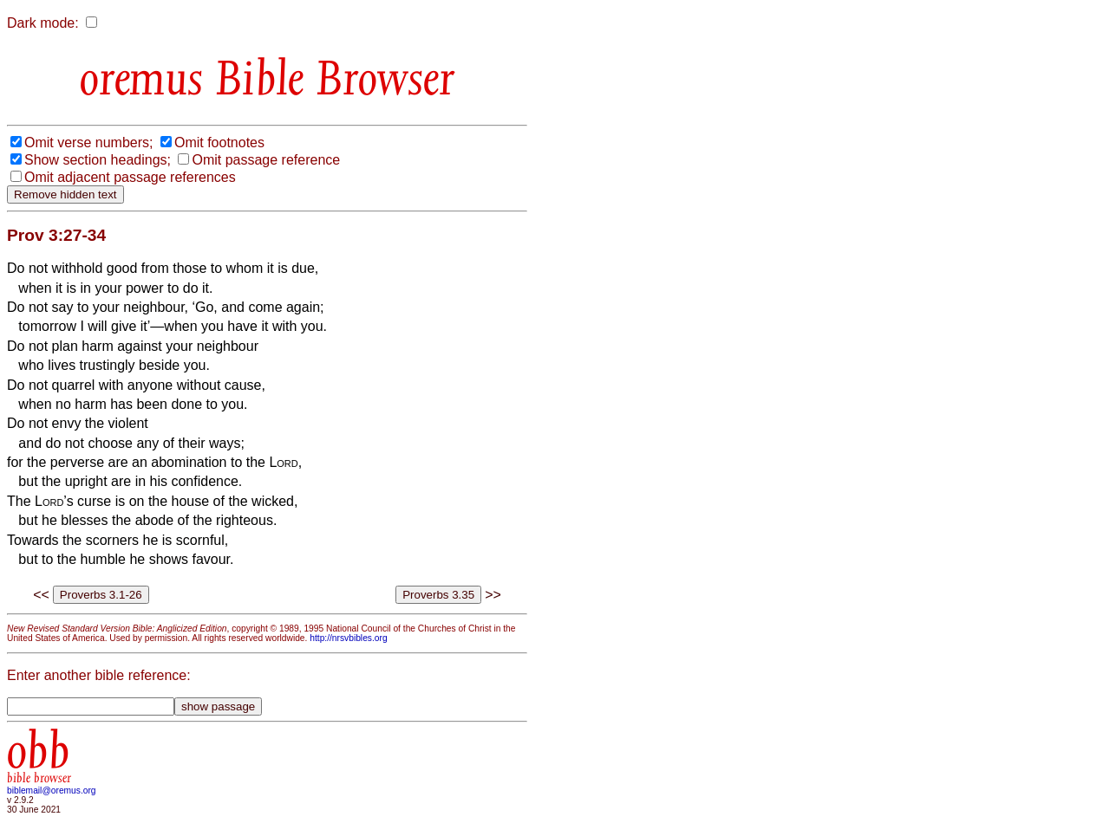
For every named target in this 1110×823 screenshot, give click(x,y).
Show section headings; (97, 159)
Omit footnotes (219, 142)
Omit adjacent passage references (130, 177)
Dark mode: (43, 23)
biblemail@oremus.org (51, 790)
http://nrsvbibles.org (348, 638)
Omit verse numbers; (88, 142)
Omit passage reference (266, 159)
